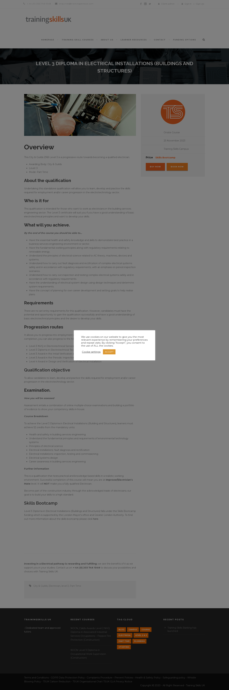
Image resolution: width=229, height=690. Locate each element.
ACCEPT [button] (109, 351)
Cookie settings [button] (91, 351)
